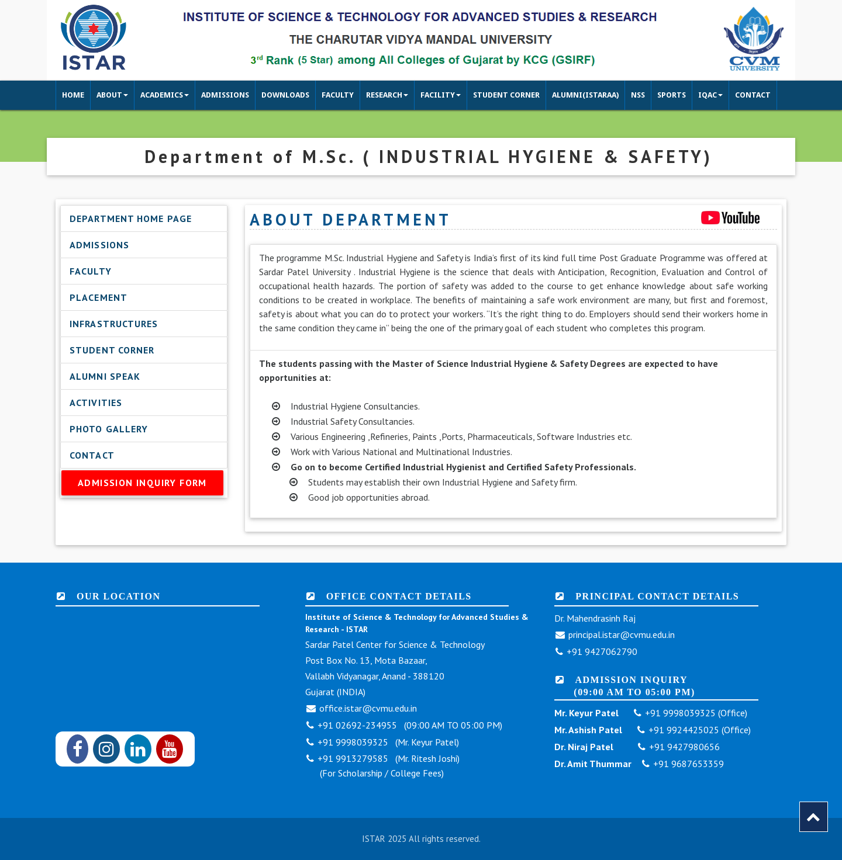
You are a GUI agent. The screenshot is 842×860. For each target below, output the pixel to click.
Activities (96, 402)
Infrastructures (114, 324)
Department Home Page (131, 218)
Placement (98, 297)
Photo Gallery (109, 429)
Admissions (99, 245)
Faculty (91, 271)
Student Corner (112, 350)
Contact (92, 455)
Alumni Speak (105, 376)
